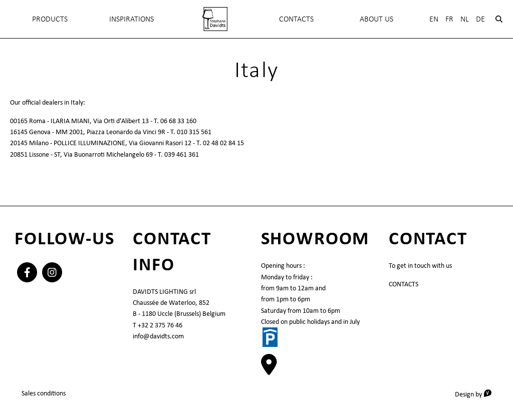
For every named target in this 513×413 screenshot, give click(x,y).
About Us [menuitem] (376, 19)
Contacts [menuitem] (296, 19)
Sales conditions (44, 392)
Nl (464, 19)
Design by (476, 393)
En (433, 19)
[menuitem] (214, 19)
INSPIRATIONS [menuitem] (131, 19)
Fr (449, 19)
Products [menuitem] (50, 19)
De (480, 19)
